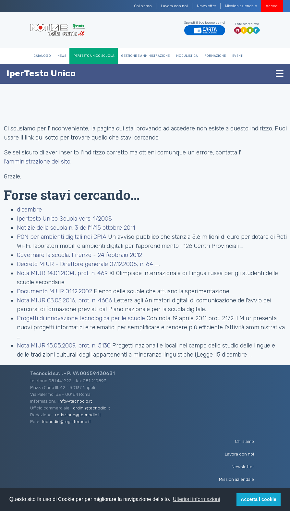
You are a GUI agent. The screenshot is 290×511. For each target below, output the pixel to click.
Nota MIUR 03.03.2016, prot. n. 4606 (64, 300)
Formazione (215, 56)
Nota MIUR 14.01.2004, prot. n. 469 (62, 273)
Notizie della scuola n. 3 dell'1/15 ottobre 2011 (76, 227)
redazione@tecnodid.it (78, 414)
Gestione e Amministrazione (145, 56)
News (61, 56)
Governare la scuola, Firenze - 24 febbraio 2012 (79, 255)
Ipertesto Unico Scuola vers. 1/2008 (64, 218)
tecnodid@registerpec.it (66, 421)
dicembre (29, 209)
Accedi (272, 6)
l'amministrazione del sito (37, 161)
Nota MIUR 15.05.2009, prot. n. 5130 (64, 345)
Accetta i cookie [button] (258, 499)
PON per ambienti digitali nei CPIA (61, 236)
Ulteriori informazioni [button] (196, 499)
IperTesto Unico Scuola (94, 56)
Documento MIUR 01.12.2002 (54, 291)
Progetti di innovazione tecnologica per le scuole (81, 318)
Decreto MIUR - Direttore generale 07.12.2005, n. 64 (85, 264)
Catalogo (42, 56)
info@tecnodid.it (75, 401)
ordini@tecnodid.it (91, 407)
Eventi (237, 56)
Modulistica (187, 56)
